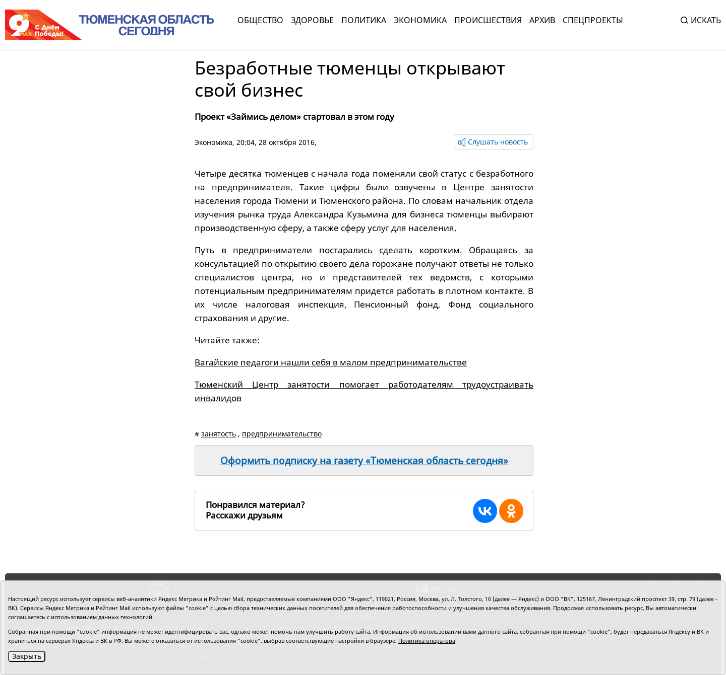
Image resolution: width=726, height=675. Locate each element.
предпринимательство (282, 433)
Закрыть (26, 656)
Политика (363, 20)
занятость (218, 433)
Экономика (420, 20)
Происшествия (488, 20)
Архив (542, 20)
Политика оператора (426, 640)
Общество (260, 20)
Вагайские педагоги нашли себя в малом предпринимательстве (331, 362)
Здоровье (312, 20)
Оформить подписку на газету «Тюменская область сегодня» (364, 460)
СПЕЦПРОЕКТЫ (593, 20)
